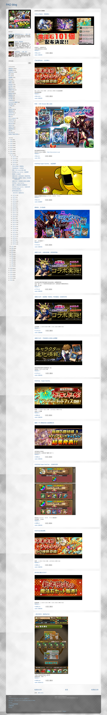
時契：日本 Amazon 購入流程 (43, 104)
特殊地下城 (11, 93)
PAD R (10, 91)
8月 (12, 252)
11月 (12, 246)
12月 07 (14, 232)
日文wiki (10, 702)
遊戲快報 (40, 55)
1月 (12, 266)
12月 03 (14, 240)
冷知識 (10, 81)
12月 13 (14, 220)
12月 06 (14, 234)
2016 (11, 272)
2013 (11, 278)
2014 (11, 276)
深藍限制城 (11, 128)
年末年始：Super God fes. (42, 381)
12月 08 (14, 230)
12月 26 (14, 195)
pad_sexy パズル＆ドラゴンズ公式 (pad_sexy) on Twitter (22, 700)
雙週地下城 (11, 89)
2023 (11, 145)
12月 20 (14, 207)
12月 (12, 155)
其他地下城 (11, 120)
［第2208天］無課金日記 (42, 614)
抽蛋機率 (40, 201)
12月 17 (14, 212)
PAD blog (11, 4)
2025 (11, 141)
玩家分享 (11, 125)
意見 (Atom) (40, 692)
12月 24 (14, 199)
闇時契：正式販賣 (40, 207)
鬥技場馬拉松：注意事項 (42, 60)
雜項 (39, 158)
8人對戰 (10, 105)
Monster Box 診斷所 (13, 102)
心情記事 (11, 100)
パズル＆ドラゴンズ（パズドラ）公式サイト (19, 698)
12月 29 (14, 160)
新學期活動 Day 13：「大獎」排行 (23, 34)
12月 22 (14, 203)
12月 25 (14, 197)
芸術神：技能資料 (19, 41)
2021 (11, 149)
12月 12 (14, 222)
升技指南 (11, 97)
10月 (12, 248)
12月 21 (14, 205)
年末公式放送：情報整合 (42, 14)
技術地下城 (11, 112)
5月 (12, 258)
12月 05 (14, 236)
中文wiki (10, 707)
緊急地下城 (11, 109)
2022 (11, 147)
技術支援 (11, 114)
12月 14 (14, 218)
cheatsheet (11, 121)
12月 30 (14, 158)
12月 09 (14, 228)
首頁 (66, 689)
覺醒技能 (11, 111)
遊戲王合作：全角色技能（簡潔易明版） (47, 252)
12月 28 (14, 162)
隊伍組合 (11, 84)
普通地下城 (11, 127)
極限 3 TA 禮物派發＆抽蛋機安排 (44, 423)
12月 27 (14, 164)
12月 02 (14, 242)
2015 (11, 274)
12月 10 (14, 226)
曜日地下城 (11, 123)
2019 (11, 153)
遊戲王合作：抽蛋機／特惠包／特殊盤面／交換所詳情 (51, 297)
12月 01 (14, 244)
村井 (10, 79)
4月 (12, 260)
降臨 (10, 116)
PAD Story (11, 132)
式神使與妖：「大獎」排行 (21, 51)
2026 (11, 139)
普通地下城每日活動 (13, 134)
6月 (12, 256)
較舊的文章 (94, 689)
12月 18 (14, 210)
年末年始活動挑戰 (40, 531)
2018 (11, 268)
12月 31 (14, 156)
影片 (10, 75)
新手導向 (11, 86)
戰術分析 (11, 88)
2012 (11, 280)
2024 (11, 143)
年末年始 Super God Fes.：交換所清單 (46, 464)
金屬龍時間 (11, 705)
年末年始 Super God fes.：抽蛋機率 (45, 163)
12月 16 (14, 214)
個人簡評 (11, 98)
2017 (11, 270)
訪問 (10, 130)
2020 (11, 151)
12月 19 (14, 208)
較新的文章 (38, 689)
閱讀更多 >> (37, 50)
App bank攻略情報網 (13, 704)
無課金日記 (40, 682)
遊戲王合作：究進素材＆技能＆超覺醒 (46, 338)
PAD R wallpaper (12, 118)
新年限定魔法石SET (41, 572)
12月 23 (14, 201)
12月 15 (14, 216)
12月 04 (14, 238)
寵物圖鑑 (11, 70)
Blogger (64, 711)
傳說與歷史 (11, 104)
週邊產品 (11, 95)
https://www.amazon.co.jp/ (53, 152)
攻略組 (10, 82)
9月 (12, 250)
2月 (12, 264)
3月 (12, 262)
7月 (12, 254)
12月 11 (14, 224)
